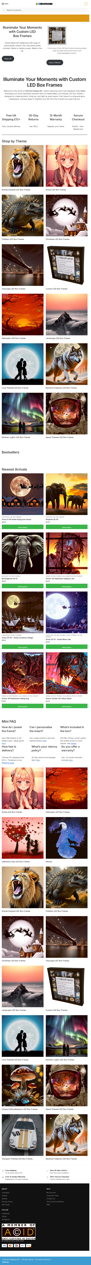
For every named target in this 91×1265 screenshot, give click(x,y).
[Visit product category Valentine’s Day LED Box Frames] (23, 840)
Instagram (6, 1219)
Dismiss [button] (5, 1262)
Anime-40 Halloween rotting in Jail (60, 579)
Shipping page (8, 763)
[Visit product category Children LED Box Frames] (23, 218)
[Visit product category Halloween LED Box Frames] (23, 317)
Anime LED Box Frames (54, 576)
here (3, 743)
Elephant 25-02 (52, 519)
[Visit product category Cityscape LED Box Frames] (23, 267)
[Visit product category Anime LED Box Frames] (67, 168)
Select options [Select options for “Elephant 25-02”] (67, 527)
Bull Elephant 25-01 (9, 579)
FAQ (48, 1205)
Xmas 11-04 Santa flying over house (16, 519)
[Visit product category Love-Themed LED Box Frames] (23, 366)
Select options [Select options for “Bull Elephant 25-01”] (23, 586)
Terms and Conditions (55, 1202)
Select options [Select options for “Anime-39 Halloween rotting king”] (23, 706)
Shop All (7, 59)
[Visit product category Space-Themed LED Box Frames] (67, 416)
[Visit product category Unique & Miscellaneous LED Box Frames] (23, 1088)
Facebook (6, 1214)
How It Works (54, 62)
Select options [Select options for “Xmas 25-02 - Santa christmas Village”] (23, 647)
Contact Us (50, 1199)
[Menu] (5, 4)
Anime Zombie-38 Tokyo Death (58, 698)
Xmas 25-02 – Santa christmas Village (17, 638)
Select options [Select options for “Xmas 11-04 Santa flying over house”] (23, 527)
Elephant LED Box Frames (55, 517)
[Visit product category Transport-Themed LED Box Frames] (23, 1137)
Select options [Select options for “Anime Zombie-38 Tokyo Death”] (67, 706)
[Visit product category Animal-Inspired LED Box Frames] (23, 168)
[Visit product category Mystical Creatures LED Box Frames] (67, 366)
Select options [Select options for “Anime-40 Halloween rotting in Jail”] (67, 586)
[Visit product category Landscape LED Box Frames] (67, 317)
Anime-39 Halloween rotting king (15, 698)
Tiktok (4, 1217)
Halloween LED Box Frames (72, 576)
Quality (4, 1199)
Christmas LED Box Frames (11, 517)
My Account (51, 1193)
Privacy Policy (7, 1202)
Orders (4, 1196)
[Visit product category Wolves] (67, 840)
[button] (86, 3)
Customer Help (52, 1196)
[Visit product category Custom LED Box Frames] (67, 267)
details (73, 743)
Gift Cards (6, 1205)
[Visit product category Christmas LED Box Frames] (67, 218)
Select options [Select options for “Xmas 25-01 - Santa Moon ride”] (67, 647)
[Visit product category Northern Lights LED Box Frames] (23, 416)
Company (5, 1193)
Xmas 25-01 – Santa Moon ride (58, 639)
